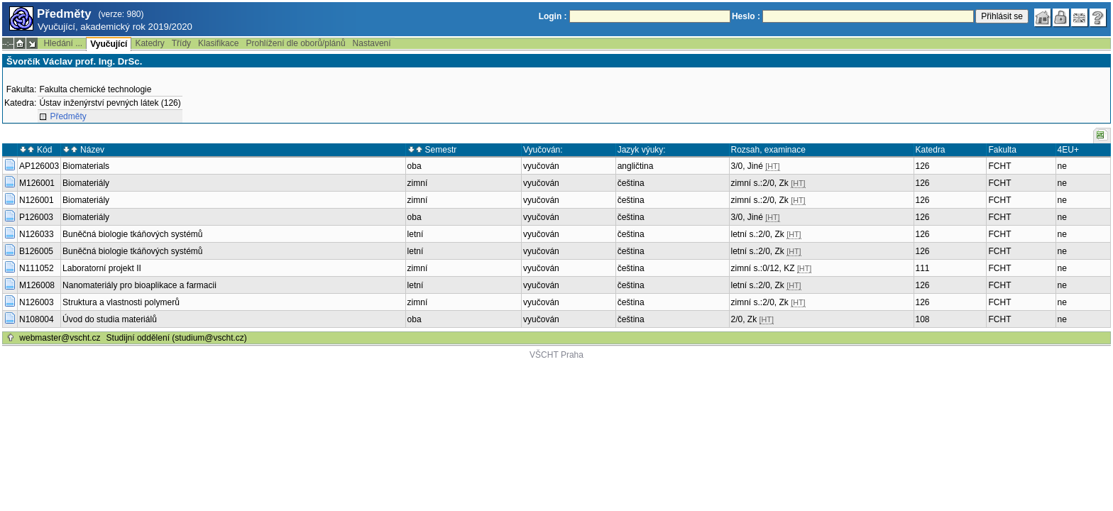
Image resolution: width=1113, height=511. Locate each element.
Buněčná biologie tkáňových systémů (132, 234)
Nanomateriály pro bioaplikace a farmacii (139, 285)
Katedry (149, 43)
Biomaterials (85, 166)
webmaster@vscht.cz (59, 338)
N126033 (36, 234)
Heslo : (746, 16)
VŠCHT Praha (556, 355)
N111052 (36, 268)
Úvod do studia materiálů (109, 319)
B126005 (36, 251)
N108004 (36, 319)
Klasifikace (218, 43)
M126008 (37, 285)
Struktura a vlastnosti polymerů (121, 302)
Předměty (68, 116)
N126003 (36, 302)
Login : (553, 16)
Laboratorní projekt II (101, 268)
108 (923, 319)
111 (923, 268)
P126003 (36, 217)
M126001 (37, 183)
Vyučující (108, 44)
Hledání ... (62, 43)
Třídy (181, 43)
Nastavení (372, 43)
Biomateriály (85, 183)
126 (923, 166)
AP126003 (39, 166)
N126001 (36, 200)
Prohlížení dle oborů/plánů (295, 43)
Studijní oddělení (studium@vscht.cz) (176, 338)
